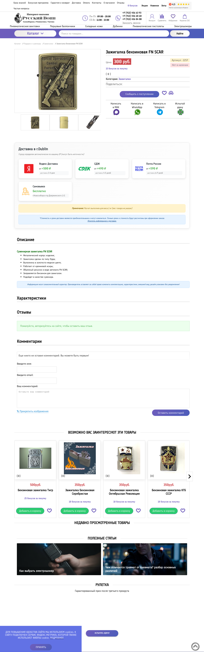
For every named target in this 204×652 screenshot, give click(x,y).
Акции (145, 5)
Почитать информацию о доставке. (102, 221)
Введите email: (25, 375)
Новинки (154, 5)
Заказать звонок (131, 22)
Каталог (35, 33)
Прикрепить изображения (32, 411)
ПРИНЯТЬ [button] (41, 647)
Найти (179, 33)
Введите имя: (24, 363)
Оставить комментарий (171, 412)
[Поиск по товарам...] (114, 33)
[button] (164, 93)
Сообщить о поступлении (139, 93)
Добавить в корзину (30, 510)
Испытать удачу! (102, 633)
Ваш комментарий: (27, 386)
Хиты (163, 5)
